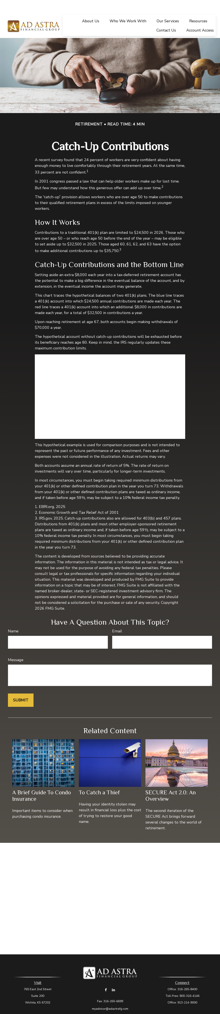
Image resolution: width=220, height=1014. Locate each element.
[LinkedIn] (113, 977)
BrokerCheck (153, 1011)
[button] (90, 8)
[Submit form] (21, 687)
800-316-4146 (189, 983)
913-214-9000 (187, 990)
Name (13, 618)
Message (15, 647)
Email (117, 618)
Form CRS (114, 1003)
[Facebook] (106, 977)
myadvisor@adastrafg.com (110, 996)
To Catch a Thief (99, 779)
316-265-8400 (187, 976)
